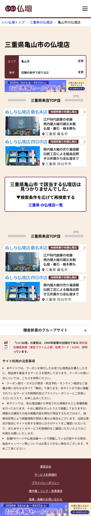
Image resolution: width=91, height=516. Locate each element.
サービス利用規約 (45, 474)
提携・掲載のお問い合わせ (45, 499)
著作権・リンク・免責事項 (45, 491)
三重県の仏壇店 (41, 22)
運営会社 (45, 466)
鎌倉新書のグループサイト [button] (45, 330)
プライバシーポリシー (46, 483)
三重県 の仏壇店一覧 (45, 205)
